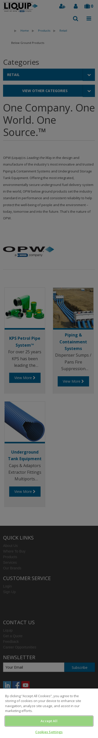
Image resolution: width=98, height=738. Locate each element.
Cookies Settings (49, 732)
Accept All (49, 721)
